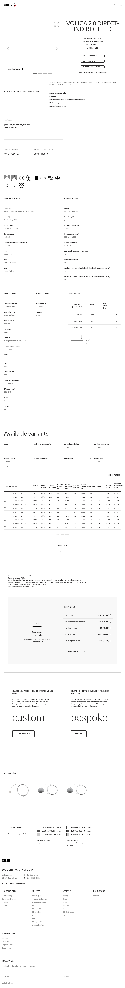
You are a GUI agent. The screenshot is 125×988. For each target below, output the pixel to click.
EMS (34, 918)
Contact (5, 938)
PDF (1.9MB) (104, 641)
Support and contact (92, 67)
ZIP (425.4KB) (104, 622)
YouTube (23, 966)
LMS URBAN (36, 909)
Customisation (90, 61)
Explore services (90, 56)
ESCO (34, 905)
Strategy (65, 896)
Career (65, 899)
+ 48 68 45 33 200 (36, 878)
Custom (5, 905)
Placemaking (36, 912)
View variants (102, 72)
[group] (32, 48)
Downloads (6, 941)
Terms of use (6, 948)
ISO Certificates (68, 912)
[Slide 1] (35, 73)
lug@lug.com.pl (32, 875)
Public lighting (7, 896)
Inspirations (97, 896)
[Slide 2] (40, 73)
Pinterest (32, 966)
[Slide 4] (50, 73)
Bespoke (78, 733)
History (65, 909)
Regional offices (7, 945)
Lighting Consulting (39, 902)
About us (66, 905)
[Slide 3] (45, 73)
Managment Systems (39, 922)
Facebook (5, 966)
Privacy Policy (67, 976)
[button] (57, 24)
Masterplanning (38, 925)
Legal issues (6, 976)
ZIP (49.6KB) (104, 628)
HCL (33, 915)
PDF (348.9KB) (103, 615)
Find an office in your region (14, 884)
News (65, 902)
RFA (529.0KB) (103, 634)
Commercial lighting (9, 899)
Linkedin (15, 966)
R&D (64, 915)
